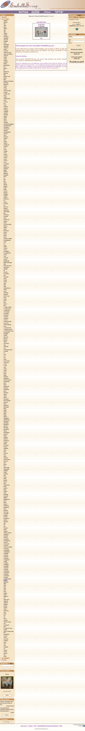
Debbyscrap (6, 167)
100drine (5, 20)
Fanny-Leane (6, 219)
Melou (5, 408)
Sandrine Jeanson (7, 532)
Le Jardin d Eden (7, 327)
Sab (4, 524)
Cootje (5, 149)
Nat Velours (6, 445)
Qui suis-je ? (24, 726)
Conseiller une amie (77, 61)
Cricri (5, 162)
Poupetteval (6, 505)
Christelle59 (6, 127)
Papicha (5, 480)
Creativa (5, 160)
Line (4, 348)
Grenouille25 (6, 251)
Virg (4, 645)
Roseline (5, 520)
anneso (5, 43)
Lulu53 (5, 368)
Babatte (5, 63)
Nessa (5, 454)
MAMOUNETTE (7, 380)
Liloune (5, 341)
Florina (5, 234)
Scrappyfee (6, 574)
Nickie (5, 456)
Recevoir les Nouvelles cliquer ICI (77, 53)
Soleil (5, 590)
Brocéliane (6, 82)
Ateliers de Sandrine (8, 54)
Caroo (5, 95)
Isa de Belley (6, 273)
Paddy (5, 478)
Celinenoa (6, 109)
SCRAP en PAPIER (8, 547)
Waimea (5, 650)
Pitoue (5, 501)
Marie (5, 391)
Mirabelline (6, 423)
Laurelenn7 (6, 318)
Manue (5, 384)
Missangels (6, 427)
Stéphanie (6, 601)
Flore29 (5, 232)
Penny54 (5, 491)
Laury (5, 326)
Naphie (5, 443)
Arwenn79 (6, 51)
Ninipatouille (6, 469)
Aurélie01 (6, 62)
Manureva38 (6, 386)
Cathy (5, 100)
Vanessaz (5, 635)
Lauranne (6, 316)
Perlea (5, 493)
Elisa (5, 181)
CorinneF (6, 156)
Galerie (7, 695)
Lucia (5, 367)
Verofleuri (6, 640)
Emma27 (5, 192)
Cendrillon (6, 111)
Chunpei (5, 138)
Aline (5, 31)
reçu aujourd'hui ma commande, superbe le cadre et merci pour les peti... (7, 709)
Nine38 (5, 464)
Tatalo (5, 613)
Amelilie (5, 35)
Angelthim (6, 38)
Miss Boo (5, 426)
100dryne (6, 22)
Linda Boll (6, 346)
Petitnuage (6, 494)
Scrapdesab (6, 558)
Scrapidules (6, 566)
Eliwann (5, 184)
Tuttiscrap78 (6, 625)
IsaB (4, 275)
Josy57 (5, 291)
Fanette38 (6, 216)
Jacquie (5, 280)
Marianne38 (6, 389)
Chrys (5, 135)
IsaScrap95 (6, 276)
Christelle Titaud (7, 125)
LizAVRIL (6, 351)
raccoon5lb (6, 513)
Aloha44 (5, 33)
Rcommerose (6, 518)
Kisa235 (5, 304)
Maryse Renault (7, 400)
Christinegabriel (7, 132)
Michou (5, 411)
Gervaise (5, 248)
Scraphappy (6, 564)
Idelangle (5, 269)
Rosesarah (6, 521)
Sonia (5, 591)
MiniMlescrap (7, 419)
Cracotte (5, 157)
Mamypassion (6, 381)
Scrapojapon (6, 571)
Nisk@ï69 (6, 470)
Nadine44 (6, 438)
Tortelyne (6, 620)
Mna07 (5, 435)
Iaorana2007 (6, 267)
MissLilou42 (6, 429)
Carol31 (5, 89)
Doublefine (6, 175)
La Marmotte (6, 311)
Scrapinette (6, 567)
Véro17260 (6, 639)
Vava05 (5, 637)
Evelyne (5, 202)
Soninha (5, 593)
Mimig (5, 415)
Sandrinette (6, 534)
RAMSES (6, 516)
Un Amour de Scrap (8, 628)
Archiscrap (6, 47)
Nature (5, 450)
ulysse (5, 626)
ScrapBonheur (7, 551)
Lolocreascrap (7, 360)
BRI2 (5, 79)
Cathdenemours (7, 98)
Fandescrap (6, 214)
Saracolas (6, 537)
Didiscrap (6, 173)
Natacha (5, 446)
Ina (4, 270)
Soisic (5, 586)
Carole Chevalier (7, 90)
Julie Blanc (6, 292)
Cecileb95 (6, 106)
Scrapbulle (6, 553)
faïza (5, 213)
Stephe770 (6, 602)
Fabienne (5, 208)
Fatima (5, 222)
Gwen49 (5, 259)
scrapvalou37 (6, 575)
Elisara (5, 183)
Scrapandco (6, 548)
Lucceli (5, 365)
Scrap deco (6, 545)
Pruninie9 (6, 510)
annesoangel (6, 44)
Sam (4, 526)
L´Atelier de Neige (7, 307)
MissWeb (5, 434)
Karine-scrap (6, 296)
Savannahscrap (7, 540)
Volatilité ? (79, 15)
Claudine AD (6, 144)
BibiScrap (6, 73)
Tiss (4, 615)
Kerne (5, 297)
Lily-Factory (6, 343)
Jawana (5, 281)
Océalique (6, 473)
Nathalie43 (6, 448)
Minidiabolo (6, 418)
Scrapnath (6, 569)
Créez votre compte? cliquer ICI (76, 57)
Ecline (5, 176)
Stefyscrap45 (6, 599)
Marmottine (6, 399)
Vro (4, 648)
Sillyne (5, 583)
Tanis (5, 612)
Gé (4, 243)
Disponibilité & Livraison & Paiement (48, 726)
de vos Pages (5, 19)
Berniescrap (6, 71)
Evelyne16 (6, 203)
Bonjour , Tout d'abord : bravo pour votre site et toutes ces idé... (6, 703)
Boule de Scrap (7, 76)
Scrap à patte (6, 543)
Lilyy (5, 345)
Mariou (5, 397)
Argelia (5, 49)
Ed (4, 178)
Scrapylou (6, 577)
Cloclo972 (6, 146)
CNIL (60, 726)
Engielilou (6, 194)
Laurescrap (6, 323)
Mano (5, 383)
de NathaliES (5, 658)
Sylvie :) (5, 609)
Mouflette (6, 437)
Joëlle (5, 286)
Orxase (5, 477)
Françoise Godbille (8, 238)
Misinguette (6, 424)
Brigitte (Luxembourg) (8, 81)
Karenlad (6, 294)
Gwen (5, 256)
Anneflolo (6, 41)
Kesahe (5, 299)
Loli (4, 357)
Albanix (5, 28)
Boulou (5, 78)
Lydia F (5, 370)
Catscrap (5, 101)
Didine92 (5, 171)
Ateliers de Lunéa (7, 52)
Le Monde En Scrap (8, 329)
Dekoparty (6, 168)
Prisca (5, 508)
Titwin (5, 618)
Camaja (5, 86)
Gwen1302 (6, 257)
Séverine (5, 580)
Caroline (5, 92)
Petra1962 (6, 496)
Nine (5, 462)
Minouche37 (6, 421)
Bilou (5, 74)
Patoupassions (7, 485)
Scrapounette (6, 572)
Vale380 (5, 629)
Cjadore (5, 141)
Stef (4, 598)
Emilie (5, 189)
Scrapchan (6, 555)
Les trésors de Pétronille (6, 333)
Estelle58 (5, 195)
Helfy (5, 264)
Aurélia (5, 58)
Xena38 (5, 651)
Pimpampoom (7, 499)
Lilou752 (5, 338)
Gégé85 (5, 246)
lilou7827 (5, 340)
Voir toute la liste (41, 22)
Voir (41, 38)
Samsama (6, 528)
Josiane (5, 289)
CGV (35, 726)
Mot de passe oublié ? (77, 49)
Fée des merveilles (7, 224)
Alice (5, 30)
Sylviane (5, 607)
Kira (5, 302)
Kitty (5, 305)
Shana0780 (6, 582)
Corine (5, 152)
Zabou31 (5, 653)
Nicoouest (6, 461)
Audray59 (6, 55)
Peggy (5, 489)
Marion (5, 395)
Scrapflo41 (6, 563)
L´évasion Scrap (7, 308)
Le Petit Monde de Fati (8, 331)
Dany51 (5, 165)
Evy (4, 205)
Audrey (5, 57)
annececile (6, 39)
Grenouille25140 (7, 253)
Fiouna (5, 229)
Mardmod (6, 388)
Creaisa (5, 159)
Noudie (5, 472)
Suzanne (5, 606)
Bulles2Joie (6, 84)
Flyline (5, 235)
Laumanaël (6, 315)
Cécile (5, 105)
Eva (4, 200)
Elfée (5, 179)
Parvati (5, 481)
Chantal (5, 116)
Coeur (5, 148)
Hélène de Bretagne (8, 262)
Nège (5, 451)
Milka (5, 413)
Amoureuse (6, 36)
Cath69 (5, 97)
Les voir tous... (7, 721)
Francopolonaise (7, 240)
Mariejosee (6, 392)
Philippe (5, 497)
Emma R (5, 191)
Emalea (5, 187)
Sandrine (5, 531)
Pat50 (5, 483)
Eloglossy (6, 186)
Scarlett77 (6, 542)
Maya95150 (6, 405)
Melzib (5, 410)
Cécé (5, 103)
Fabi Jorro (6, 206)
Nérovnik (6, 453)
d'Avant (4, 660)
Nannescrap (6, 440)
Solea (5, 588)
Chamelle (6, 113)
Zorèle (5, 656)
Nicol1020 (6, 458)
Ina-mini (5, 272)
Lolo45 (5, 359)
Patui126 (5, 488)
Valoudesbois (6, 634)
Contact (30, 726)
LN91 (5, 354)
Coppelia (5, 151)
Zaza (5, 655)
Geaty (5, 245)
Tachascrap (6, 610)
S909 (5, 523)
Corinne (5, 154)
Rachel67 (5, 515)
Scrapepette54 (7, 559)
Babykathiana (7, 65)
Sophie (5, 594)
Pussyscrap (6, 512)
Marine (5, 394)
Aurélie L (6, 60)
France (5, 237)
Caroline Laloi (7, 93)
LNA (5, 356)
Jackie (5, 278)
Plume (5, 502)
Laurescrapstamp (7, 324)
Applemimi (6, 46)
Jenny (5, 283)
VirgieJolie (6, 647)
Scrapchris (6, 556)
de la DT (4, 17)
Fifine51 (5, 227)
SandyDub (6, 536)
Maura (5, 403)
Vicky (5, 643)
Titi (4, 617)
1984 (5, 23)
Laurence (6, 319)
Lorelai (5, 364)
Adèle (5, 25)
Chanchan (6, 114)
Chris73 (5, 121)
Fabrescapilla (6, 211)
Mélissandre (6, 407)
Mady (5, 373)
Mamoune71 (6, 378)
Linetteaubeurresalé (8, 349)
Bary (5, 66)
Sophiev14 (6, 596)
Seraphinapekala (7, 578)
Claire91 (5, 143)
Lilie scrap (6, 337)
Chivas (5, 119)
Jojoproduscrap (7, 288)
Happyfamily (6, 261)
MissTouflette (6, 432)
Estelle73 (5, 197)
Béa (4, 70)
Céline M (5, 108)
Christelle (6, 122)
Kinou (5, 300)
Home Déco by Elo (7, 265)
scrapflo (5, 561)
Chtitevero (6, 136)
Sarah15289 (6, 539)
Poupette (5, 504)
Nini (4, 466)
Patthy (5, 486)
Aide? (11, 663)
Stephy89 (5, 604)
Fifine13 (5, 226)
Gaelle (5, 241)
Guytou (5, 254)
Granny (5, 249)
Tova (5, 623)
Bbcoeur (5, 68)
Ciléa (5, 140)
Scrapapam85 (6, 550)
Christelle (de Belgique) (9, 124)
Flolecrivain (6, 230)
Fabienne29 (6, 210)
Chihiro (5, 117)
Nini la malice (6, 467)
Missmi (5, 430)
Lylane (5, 372)
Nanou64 (5, 442)
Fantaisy (5, 221)
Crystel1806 (6, 163)
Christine (6, 130)
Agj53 (5, 27)
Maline (5, 375)
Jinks (5, 284)
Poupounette (6, 507)
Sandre (5, 529)
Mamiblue (6, 376)
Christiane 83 (6, 128)
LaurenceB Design (7, 321)
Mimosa (5, 416)
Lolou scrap (6, 362)
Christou (5, 133)
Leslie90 (5, 335)
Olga (5, 475)
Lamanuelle (6, 313)
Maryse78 (6, 402)
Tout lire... (7, 715)
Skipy (5, 585)
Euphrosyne (6, 199)
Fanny (5, 218)
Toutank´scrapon (7, 621)
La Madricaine (7, 310)
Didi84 (5, 170)
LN (4, 353)
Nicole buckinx (7, 459)
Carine (5, 87)
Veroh (5, 642)
